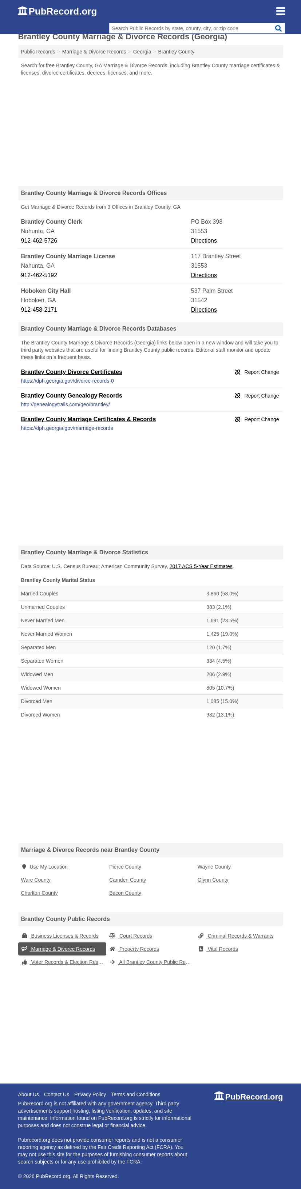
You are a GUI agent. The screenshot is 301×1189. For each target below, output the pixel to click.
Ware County (36, 880)
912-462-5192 (39, 275)
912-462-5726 (39, 241)
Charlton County (39, 893)
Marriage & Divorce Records (58, 949)
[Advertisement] (150, 131)
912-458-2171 (39, 310)
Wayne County (214, 867)
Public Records (38, 52)
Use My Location (44, 867)
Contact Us (56, 1094)
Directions (204, 241)
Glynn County (213, 880)
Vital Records (218, 949)
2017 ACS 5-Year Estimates (201, 566)
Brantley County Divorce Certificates (71, 372)
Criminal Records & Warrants (236, 936)
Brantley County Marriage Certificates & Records (88, 419)
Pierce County (125, 867)
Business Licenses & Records (60, 936)
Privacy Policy (90, 1094)
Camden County (127, 880)
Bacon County (125, 893)
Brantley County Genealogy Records (71, 395)
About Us (28, 1094)
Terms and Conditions (135, 1094)
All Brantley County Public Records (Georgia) (152, 962)
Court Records (130, 936)
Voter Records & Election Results (63, 962)
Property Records (134, 949)
